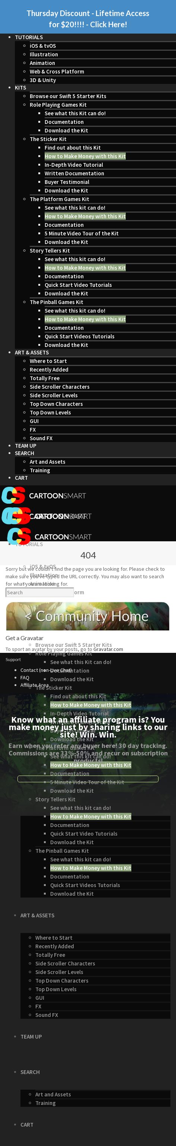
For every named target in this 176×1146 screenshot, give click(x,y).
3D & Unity (43, 80)
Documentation (64, 121)
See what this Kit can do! (75, 113)
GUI (34, 421)
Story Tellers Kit (50, 250)
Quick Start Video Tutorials (78, 284)
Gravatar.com (108, 649)
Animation (42, 62)
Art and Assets (47, 461)
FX (33, 429)
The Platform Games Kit (59, 199)
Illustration (44, 54)
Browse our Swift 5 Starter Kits (68, 96)
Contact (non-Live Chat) (46, 670)
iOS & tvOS (43, 45)
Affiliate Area (34, 685)
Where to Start (48, 360)
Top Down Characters (56, 403)
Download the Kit (66, 130)
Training (40, 470)
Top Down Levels (50, 412)
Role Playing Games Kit (58, 104)
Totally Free (45, 378)
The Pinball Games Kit (56, 302)
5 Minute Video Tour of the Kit (82, 233)
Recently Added (49, 369)
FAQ (24, 677)
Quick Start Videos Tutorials (80, 336)
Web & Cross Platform (57, 71)
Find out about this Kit (73, 147)
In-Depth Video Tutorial (74, 164)
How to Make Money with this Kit (85, 156)
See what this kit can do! (75, 207)
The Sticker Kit (48, 139)
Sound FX (41, 438)
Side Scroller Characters (60, 386)
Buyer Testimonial (67, 181)
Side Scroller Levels (54, 395)
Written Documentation (74, 173)
